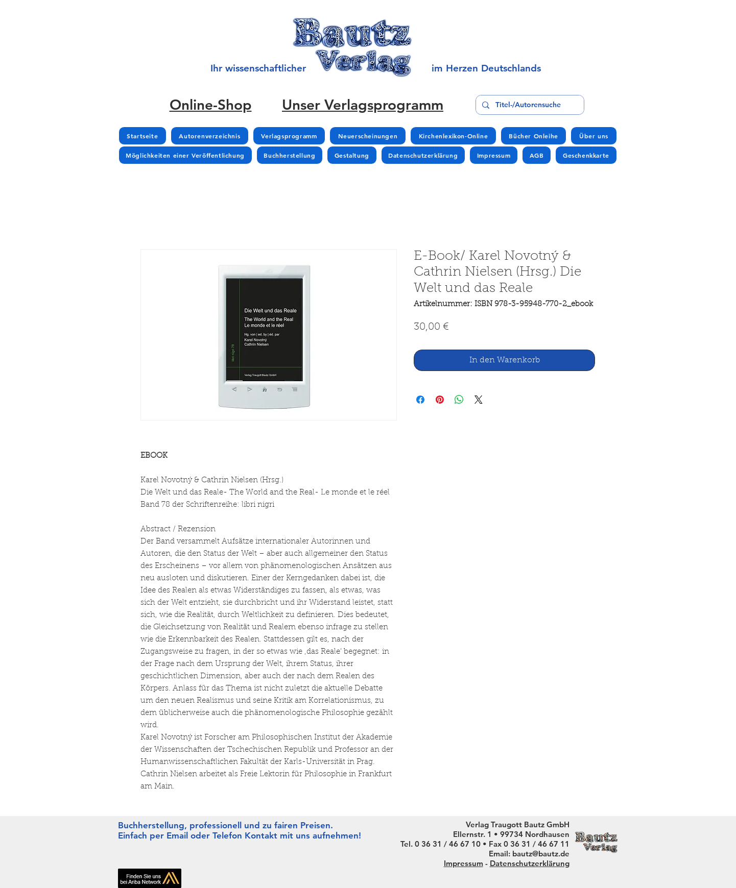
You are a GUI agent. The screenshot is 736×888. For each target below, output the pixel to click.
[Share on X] (478, 399)
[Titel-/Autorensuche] (528, 104)
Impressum (463, 863)
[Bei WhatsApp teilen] (459, 399)
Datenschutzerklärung (529, 863)
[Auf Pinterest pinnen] (440, 399)
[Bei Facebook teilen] (420, 399)
